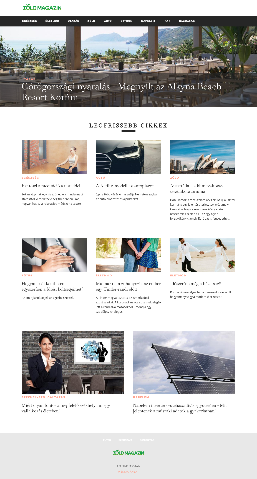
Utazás (28, 79)
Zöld (174, 177)
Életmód (104, 275)
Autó (100, 177)
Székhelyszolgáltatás (43, 397)
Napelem (141, 397)
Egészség (30, 177)
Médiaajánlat (128, 471)
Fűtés (27, 275)
